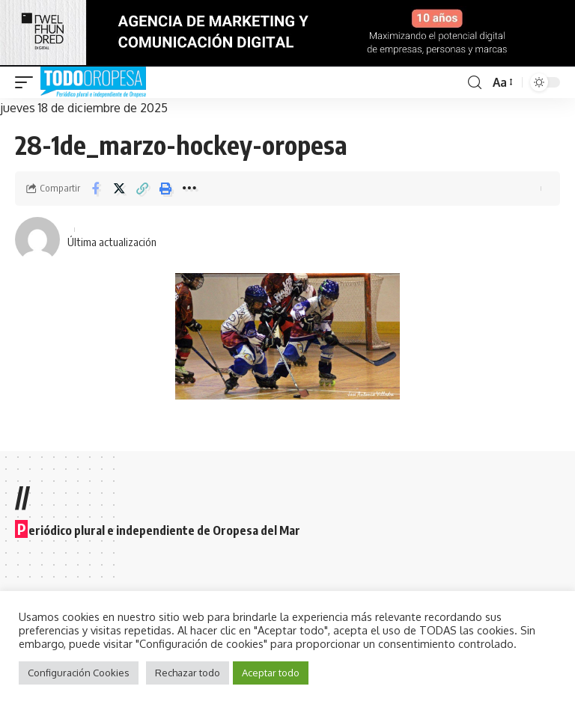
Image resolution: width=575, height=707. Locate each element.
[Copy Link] (142, 189)
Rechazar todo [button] (187, 673)
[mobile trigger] (27, 82)
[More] (188, 189)
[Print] (165, 189)
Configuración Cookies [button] (79, 673)
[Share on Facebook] (95, 189)
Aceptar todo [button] (270, 673)
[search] (473, 82)
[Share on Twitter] (119, 189)
